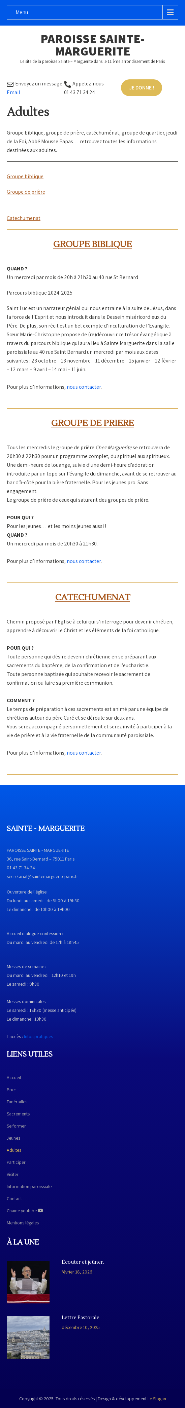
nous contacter (84, 386)
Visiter (13, 1174)
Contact (14, 1198)
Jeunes (13, 1138)
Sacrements (18, 1114)
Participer (16, 1162)
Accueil (14, 1077)
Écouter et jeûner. (83, 1262)
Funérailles (17, 1102)
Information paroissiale (29, 1186)
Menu (22, 12)
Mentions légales (23, 1223)
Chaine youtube (25, 1211)
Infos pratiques (38, 1036)
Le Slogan (157, 1399)
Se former (16, 1126)
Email (13, 92)
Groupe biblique (25, 176)
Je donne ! (141, 87)
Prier (11, 1090)
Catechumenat (23, 218)
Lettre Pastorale (80, 1318)
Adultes (14, 1150)
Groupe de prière (26, 191)
